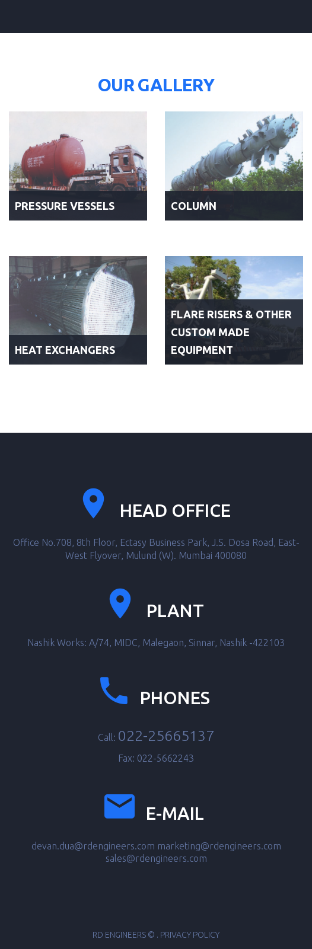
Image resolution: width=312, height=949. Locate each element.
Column (194, 206)
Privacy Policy (189, 935)
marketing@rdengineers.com (219, 846)
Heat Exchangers (65, 350)
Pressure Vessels (64, 206)
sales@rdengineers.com (156, 858)
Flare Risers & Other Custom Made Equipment (231, 332)
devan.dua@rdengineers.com (93, 846)
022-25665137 (166, 735)
